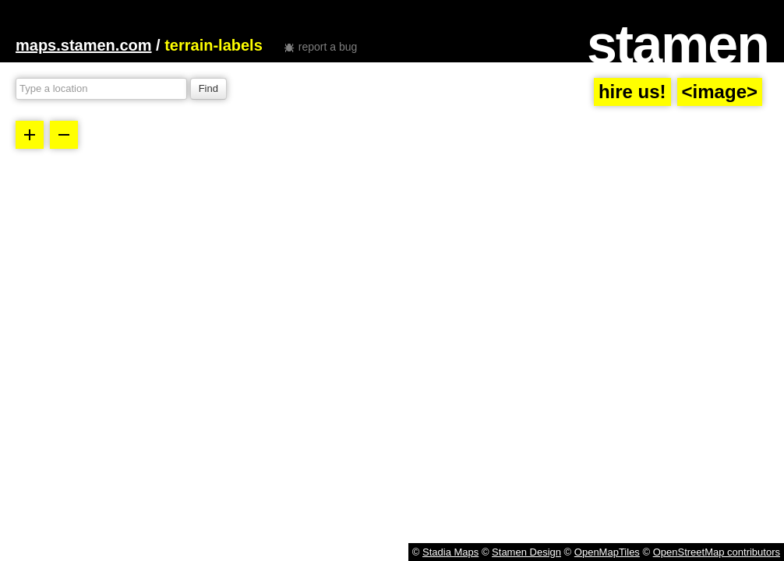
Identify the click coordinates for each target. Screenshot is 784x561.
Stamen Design (526, 552)
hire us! (632, 91)
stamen (677, 44)
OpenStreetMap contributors (716, 552)
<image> (720, 91)
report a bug (328, 47)
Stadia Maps (450, 552)
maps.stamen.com (84, 45)
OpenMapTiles (607, 552)
